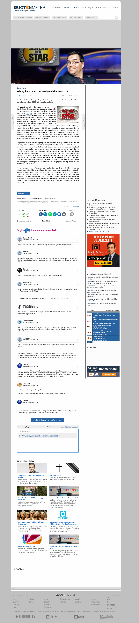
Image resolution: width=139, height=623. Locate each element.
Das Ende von (91, 17)
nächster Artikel (72, 221)
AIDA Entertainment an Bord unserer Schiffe (100, 327)
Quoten (75, 7)
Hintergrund (31, 599)
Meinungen (87, 7)
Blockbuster (72, 611)
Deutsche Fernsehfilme (105, 611)
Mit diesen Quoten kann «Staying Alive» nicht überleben (101, 291)
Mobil (14, 602)
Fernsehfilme (79, 611)
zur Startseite (47, 221)
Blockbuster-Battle (95, 604)
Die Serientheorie (42, 17)
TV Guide (66, 611)
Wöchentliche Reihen (65, 599)
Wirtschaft (46, 602)
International (47, 604)
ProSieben (28, 113)
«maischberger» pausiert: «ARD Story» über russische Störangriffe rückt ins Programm (102, 208)
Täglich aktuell (63, 602)
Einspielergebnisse (95, 602)
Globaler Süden (76, 17)
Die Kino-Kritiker (95, 601)
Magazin (56, 7)
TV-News (46, 599)
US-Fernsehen (47, 607)
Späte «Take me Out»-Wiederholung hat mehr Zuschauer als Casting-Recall (102, 282)
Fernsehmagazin (31, 611)
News (66, 7)
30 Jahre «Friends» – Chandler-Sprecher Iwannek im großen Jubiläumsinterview (104, 224)
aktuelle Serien (86, 611)
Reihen (30, 601)
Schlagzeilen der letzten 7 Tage (99, 231)
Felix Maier (22, 96)
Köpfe (45, 605)
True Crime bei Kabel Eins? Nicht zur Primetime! (102, 295)
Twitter (14, 607)
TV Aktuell (23, 611)
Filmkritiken (39, 611)
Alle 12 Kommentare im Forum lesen (47, 420)
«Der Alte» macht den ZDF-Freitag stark (102, 304)
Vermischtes (47, 601)
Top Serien (114, 611)
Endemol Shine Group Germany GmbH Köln (101, 315)
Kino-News (93, 599)
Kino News (17, 611)
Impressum (109, 608)
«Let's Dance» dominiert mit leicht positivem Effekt (102, 300)
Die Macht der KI (59, 17)
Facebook (15, 605)
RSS (14, 599)
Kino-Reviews (78, 602)
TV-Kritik (77, 601)
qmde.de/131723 (74, 207)
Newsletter (15, 601)
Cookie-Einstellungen (112, 607)
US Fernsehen (46, 611)
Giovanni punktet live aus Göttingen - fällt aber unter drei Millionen (103, 287)
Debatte (77, 599)
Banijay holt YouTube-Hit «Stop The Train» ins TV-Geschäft (103, 212)
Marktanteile (63, 601)
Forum (106, 7)
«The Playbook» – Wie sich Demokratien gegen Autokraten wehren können (103, 216)
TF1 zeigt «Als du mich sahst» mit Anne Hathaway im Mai (101, 228)
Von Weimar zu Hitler (23, 17)
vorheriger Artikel (24, 221)
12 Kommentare (32, 96)
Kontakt (108, 602)
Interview (30, 602)
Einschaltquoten (59, 611)
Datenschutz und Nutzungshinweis (111, 604)
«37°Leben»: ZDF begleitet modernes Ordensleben (100, 204)
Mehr (115, 7)
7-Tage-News (16, 604)
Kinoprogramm (95, 611)
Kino (98, 7)
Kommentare (23, 193)
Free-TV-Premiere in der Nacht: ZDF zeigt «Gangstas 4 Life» (102, 220)
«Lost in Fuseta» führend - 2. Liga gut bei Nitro (102, 278)
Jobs (108, 601)
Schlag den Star (50, 198)
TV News (52, 611)
